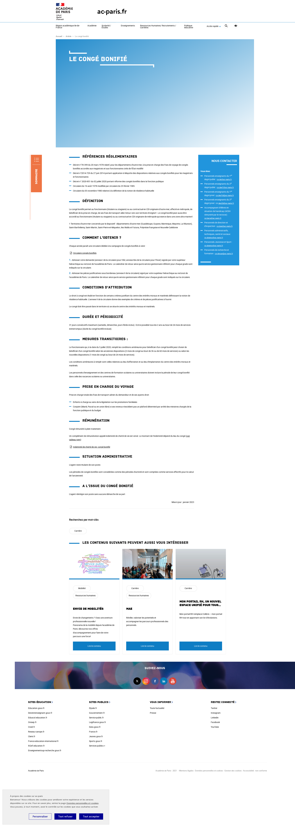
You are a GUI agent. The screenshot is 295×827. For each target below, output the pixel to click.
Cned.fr (31, 726)
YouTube (215, 726)
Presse (153, 712)
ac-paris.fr (112, 11)
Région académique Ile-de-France (68, 27)
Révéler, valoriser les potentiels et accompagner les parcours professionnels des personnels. (147, 621)
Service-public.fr (96, 717)
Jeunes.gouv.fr (96, 736)
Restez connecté (222, 702)
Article (68, 36)
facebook (155, 681)
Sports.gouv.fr (95, 741)
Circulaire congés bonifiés (84, 253)
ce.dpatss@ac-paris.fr (213, 237)
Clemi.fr (31, 736)
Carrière (78, 530)
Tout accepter (91, 816)
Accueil (59, 36)
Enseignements (128, 26)
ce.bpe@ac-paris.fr (225, 226)
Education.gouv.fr (36, 708)
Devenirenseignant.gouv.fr (40, 712)
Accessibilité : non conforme (255, 770)
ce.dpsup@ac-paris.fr (224, 253)
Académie (91, 26)
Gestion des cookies (233, 770)
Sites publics (98, 702)
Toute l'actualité (157, 708)
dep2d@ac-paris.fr (226, 203)
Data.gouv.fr (95, 726)
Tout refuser (65, 816)
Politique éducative (188, 27)
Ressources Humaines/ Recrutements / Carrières (158, 27)
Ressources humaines (85, 595)
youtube (172, 681)
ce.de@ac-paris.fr (224, 179)
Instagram (215, 712)
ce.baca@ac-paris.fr (212, 218)
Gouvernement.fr (97, 712)
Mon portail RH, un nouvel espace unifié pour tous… (200, 603)
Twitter (214, 708)
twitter (137, 681)
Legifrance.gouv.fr (97, 722)
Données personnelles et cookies (82, 803)
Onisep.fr (32, 722)
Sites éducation (39, 702)
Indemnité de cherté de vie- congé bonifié (91, 446)
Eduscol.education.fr (37, 717)
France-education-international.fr (43, 741)
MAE (129, 609)
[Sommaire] (36, 173)
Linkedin (215, 717)
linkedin (163, 681)
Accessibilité (235, 25)
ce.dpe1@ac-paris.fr (225, 187)
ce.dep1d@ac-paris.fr (225, 195)
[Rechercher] (226, 26)
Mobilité (82, 588)
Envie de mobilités (88, 609)
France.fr (93, 731)
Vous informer (160, 702)
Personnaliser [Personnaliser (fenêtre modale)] (40, 816)
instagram (146, 681)
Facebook (215, 722)
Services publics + (97, 745)
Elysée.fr (93, 708)
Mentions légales (186, 770)
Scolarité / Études (106, 27)
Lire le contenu (94, 646)
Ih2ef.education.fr (36, 745)
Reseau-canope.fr (36, 731)
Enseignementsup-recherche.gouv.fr (44, 750)
